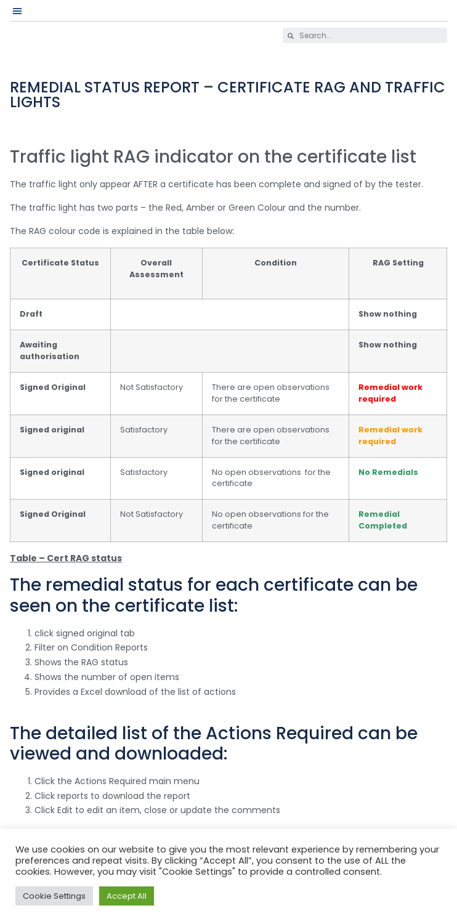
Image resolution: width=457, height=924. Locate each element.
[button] (17, 10)
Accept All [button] (127, 896)
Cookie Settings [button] (54, 896)
